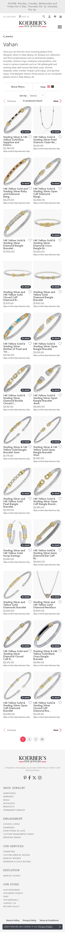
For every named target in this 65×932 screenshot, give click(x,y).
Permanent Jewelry (14, 810)
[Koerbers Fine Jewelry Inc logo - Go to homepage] (32, 24)
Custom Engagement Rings (18, 834)
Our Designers (11, 890)
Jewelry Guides (11, 876)
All (42, 739)
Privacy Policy (29, 920)
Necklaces (9, 803)
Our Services (13, 846)
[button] (44, 17)
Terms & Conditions (49, 920)
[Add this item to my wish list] (29, 136)
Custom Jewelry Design (16, 855)
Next (55, 101)
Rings (6, 800)
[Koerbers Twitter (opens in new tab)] (34, 778)
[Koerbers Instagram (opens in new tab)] (39, 778)
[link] (9, 17)
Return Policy (11, 906)
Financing (9, 851)
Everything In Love (14, 831)
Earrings (8, 796)
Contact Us (9, 903)
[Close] (61, 6)
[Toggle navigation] (59, 29)
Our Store (11, 884)
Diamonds (9, 827)
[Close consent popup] (60, 927)
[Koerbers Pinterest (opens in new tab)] (25, 778)
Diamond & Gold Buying (17, 861)
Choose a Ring (11, 824)
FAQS (6, 896)
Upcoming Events (13, 893)
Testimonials (10, 900)
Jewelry (9, 36)
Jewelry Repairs (12, 858)
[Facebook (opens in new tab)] (29, 778)
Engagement (13, 818)
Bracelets (9, 806)
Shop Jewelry (14, 788)
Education (11, 870)
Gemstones (9, 793)
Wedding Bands (12, 837)
